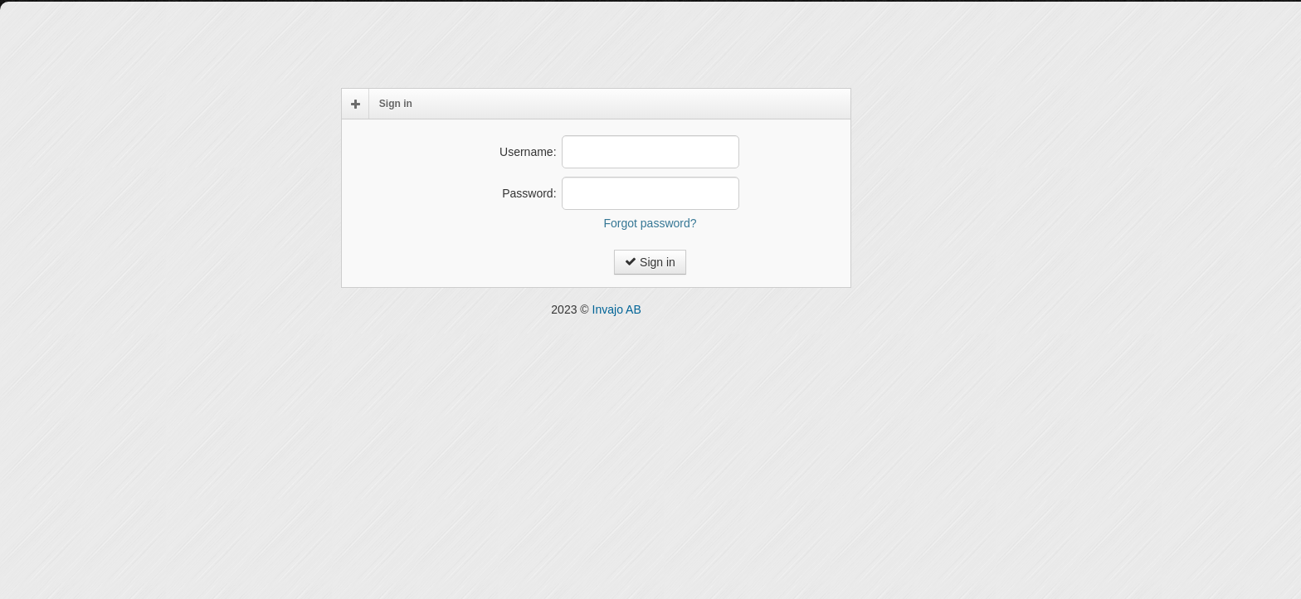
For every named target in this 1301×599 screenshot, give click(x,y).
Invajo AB (616, 309)
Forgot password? (649, 223)
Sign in (650, 262)
